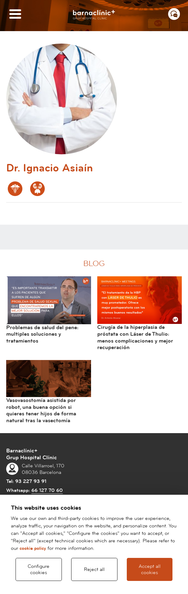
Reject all (94, 569)
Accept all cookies (150, 569)
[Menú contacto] (174, 14)
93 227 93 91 (30, 481)
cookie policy (33, 548)
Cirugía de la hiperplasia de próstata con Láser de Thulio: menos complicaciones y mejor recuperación (135, 337)
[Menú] (15, 14)
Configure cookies (38, 569)
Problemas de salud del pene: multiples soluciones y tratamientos (42, 334)
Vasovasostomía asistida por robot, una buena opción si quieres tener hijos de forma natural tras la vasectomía (41, 410)
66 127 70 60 (47, 490)
